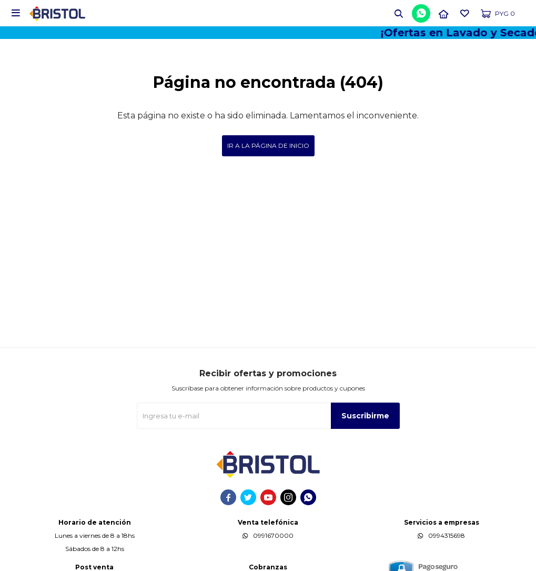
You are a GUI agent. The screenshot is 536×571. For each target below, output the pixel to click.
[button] (399, 13)
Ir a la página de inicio (268, 145)
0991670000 (273, 535)
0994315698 (446, 535)
